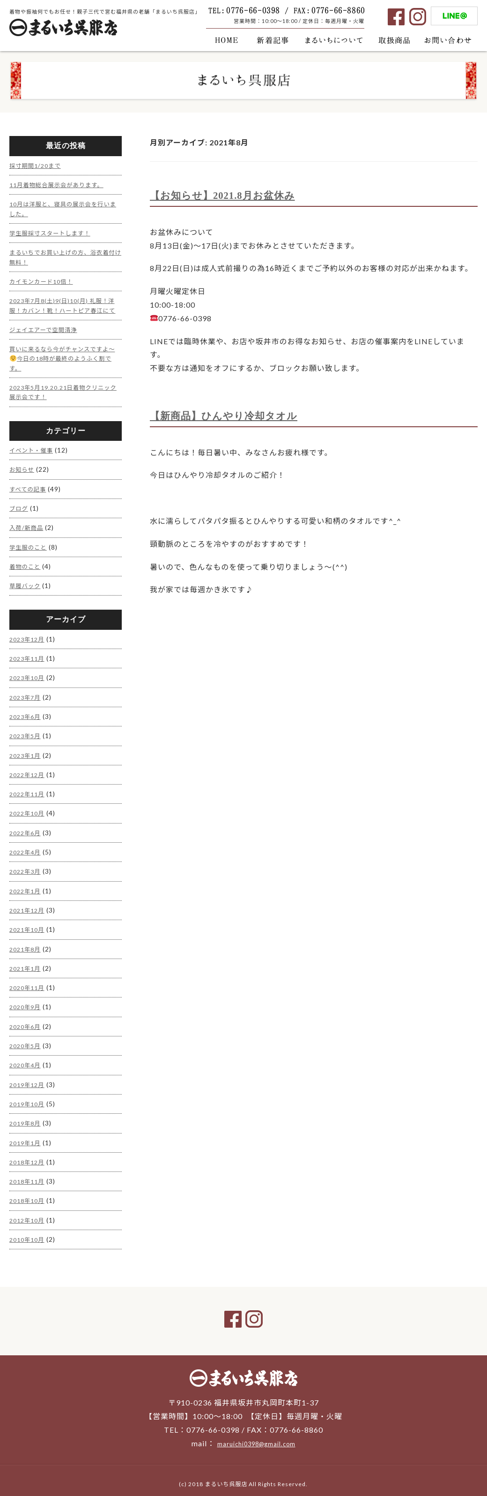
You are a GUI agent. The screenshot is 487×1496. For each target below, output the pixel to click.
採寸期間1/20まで (38, 165)
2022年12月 (29, 774)
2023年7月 (26, 697)
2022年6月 (26, 830)
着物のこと (26, 568)
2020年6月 (26, 1021)
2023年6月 (26, 716)
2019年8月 (26, 1116)
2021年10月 (29, 925)
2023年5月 (26, 735)
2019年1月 (26, 1135)
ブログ (19, 511)
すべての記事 (30, 492)
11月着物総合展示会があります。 (62, 184)
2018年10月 (29, 1192)
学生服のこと (30, 549)
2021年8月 (26, 945)
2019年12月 (29, 1078)
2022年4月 (26, 850)
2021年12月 (29, 907)
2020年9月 (26, 1002)
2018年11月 (29, 1173)
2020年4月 (26, 1059)
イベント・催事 (34, 454)
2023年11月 (29, 659)
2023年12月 (29, 640)
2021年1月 (26, 964)
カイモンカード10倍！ (45, 279)
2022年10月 (29, 812)
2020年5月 (26, 1040)
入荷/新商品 (28, 530)
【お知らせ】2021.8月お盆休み (232, 195)
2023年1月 (26, 754)
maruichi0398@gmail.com (256, 1435)
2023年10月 (29, 678)
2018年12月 (29, 1154)
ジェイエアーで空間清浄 (47, 335)
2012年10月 (29, 1211)
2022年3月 (26, 869)
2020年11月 (29, 983)
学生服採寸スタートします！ (55, 231)
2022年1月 (26, 888)
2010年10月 (29, 1230)
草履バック (26, 587)
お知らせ (23, 473)
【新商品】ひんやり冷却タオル (233, 415)
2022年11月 (29, 792)
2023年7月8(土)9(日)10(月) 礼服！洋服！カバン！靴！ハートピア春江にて (64, 307)
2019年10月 (29, 1097)
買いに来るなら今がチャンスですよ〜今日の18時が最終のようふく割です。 (63, 363)
